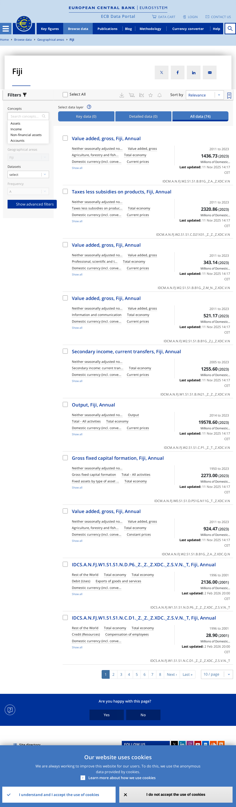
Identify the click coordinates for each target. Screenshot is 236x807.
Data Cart (166, 17)
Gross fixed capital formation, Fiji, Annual (118, 458)
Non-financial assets (28, 134)
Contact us (221, 17)
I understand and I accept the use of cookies (59, 794)
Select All (78, 94)
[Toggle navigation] (5, 28)
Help (216, 29)
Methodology (150, 29)
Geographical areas (50, 40)
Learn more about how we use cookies (122, 777)
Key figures (50, 29)
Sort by (176, 94)
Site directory (30, 745)
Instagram (190, 744)
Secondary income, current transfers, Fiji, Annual (126, 351)
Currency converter (188, 29)
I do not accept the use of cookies (175, 794)
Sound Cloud (213, 744)
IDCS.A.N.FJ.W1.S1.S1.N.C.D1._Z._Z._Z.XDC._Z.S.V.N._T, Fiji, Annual (144, 618)
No (143, 714)
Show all (77, 168)
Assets (28, 123)
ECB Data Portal (118, 16)
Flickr (205, 744)
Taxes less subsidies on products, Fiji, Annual (121, 192)
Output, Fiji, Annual (93, 405)
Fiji (72, 40)
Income (28, 128)
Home (4, 40)
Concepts (15, 109)
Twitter (174, 744)
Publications (108, 29)
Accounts (28, 140)
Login (193, 17)
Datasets (14, 167)
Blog (128, 29)
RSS (221, 744)
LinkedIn (182, 744)
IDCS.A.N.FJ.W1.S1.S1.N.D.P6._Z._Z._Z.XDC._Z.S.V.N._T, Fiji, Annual (144, 564)
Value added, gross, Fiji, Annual (106, 138)
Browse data (78, 29)
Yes (107, 714)
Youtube (197, 744)
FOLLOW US (134, 744)
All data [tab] (200, 116)
